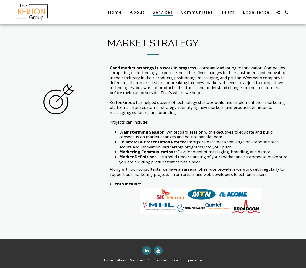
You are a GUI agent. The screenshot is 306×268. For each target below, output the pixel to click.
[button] (278, 12)
